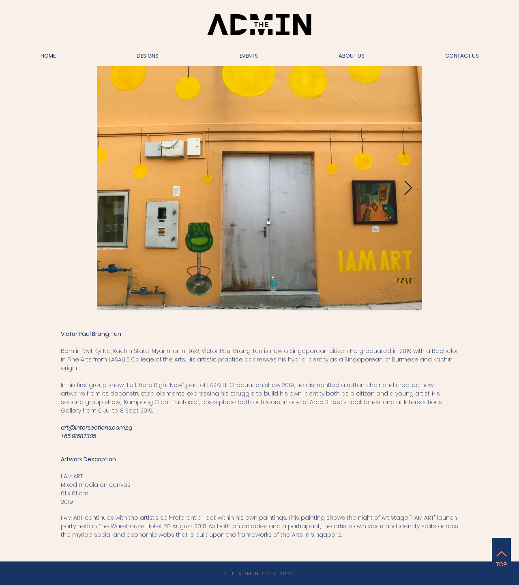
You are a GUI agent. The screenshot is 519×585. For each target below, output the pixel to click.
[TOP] (501, 557)
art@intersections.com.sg (96, 428)
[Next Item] (408, 188)
